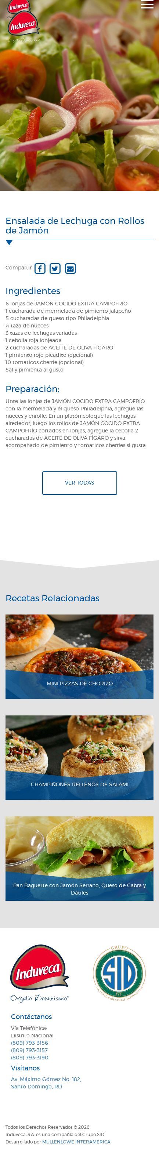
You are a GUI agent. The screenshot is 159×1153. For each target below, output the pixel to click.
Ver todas (79, 483)
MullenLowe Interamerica (76, 1142)
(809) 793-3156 (29, 1043)
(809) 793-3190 (29, 1057)
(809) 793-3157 (29, 1050)
